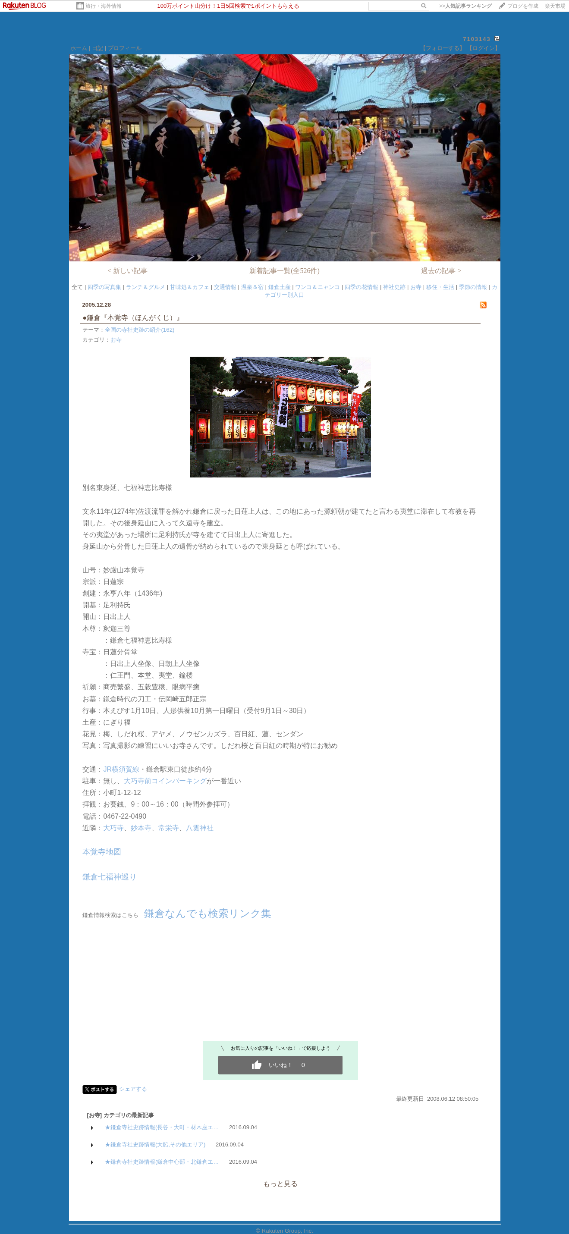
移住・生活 (440, 287)
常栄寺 (168, 828)
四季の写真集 (104, 287)
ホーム (78, 48)
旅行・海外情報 (103, 6)
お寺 (415, 287)
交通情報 (225, 287)
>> (465, 6)
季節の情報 (473, 287)
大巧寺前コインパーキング (165, 781)
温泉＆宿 (252, 287)
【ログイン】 (483, 48)
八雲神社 (200, 828)
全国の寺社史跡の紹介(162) (139, 330)
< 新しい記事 (127, 270)
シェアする (133, 1089)
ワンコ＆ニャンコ (317, 287)
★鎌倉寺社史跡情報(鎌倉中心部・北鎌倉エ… (162, 1162)
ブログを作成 (522, 6)
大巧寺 (113, 828)
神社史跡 (394, 287)
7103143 (477, 39)
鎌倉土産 (279, 287)
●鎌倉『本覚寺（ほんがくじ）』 (136, 317)
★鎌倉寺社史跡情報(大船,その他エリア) (155, 1144)
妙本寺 (141, 828)
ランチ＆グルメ (145, 287)
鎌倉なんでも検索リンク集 (207, 913)
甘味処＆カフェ (189, 287)
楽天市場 (555, 6)
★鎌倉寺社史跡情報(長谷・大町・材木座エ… (162, 1127)
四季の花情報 (361, 287)
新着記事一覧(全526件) (284, 270)
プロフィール (124, 48)
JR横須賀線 (121, 769)
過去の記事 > (441, 270)
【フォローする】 (442, 48)
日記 (97, 48)
